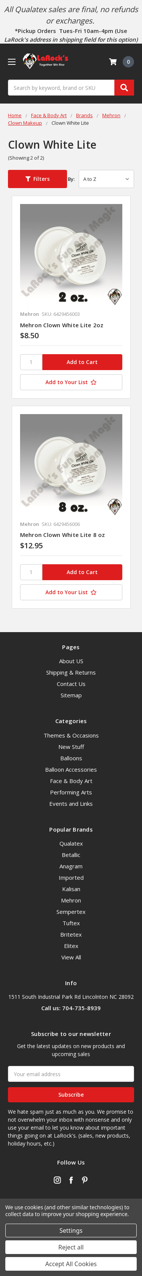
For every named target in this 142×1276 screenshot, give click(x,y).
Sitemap (71, 695)
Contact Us (71, 683)
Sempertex (71, 911)
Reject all (71, 1247)
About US (71, 661)
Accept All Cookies (71, 1264)
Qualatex (71, 843)
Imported (71, 877)
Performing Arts (71, 792)
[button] (37, 179)
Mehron (71, 900)
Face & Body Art (71, 781)
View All (71, 957)
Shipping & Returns (71, 672)
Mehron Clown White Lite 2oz (62, 325)
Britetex (71, 934)
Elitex (71, 946)
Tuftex (71, 923)
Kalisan (71, 889)
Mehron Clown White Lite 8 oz (62, 534)
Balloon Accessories (71, 769)
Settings (71, 1230)
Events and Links (71, 803)
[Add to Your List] (71, 382)
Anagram (71, 866)
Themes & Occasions (71, 735)
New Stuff (71, 746)
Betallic (71, 855)
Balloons (71, 758)
